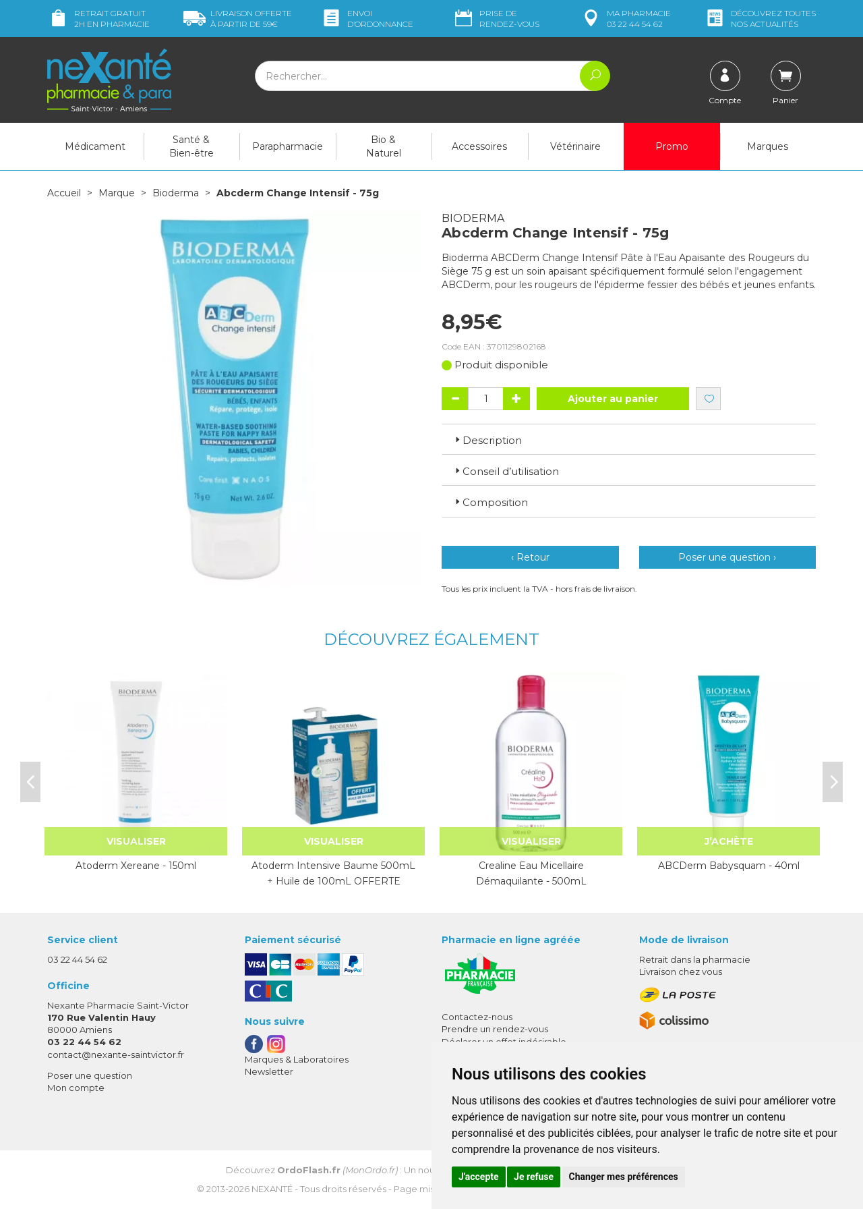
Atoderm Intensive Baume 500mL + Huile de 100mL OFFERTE (333, 873)
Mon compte (76, 1087)
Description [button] (487, 440)
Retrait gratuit (98, 18)
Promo (671, 146)
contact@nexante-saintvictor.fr (115, 1054)
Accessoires (479, 146)
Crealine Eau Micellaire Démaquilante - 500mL (531, 873)
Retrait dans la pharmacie (694, 959)
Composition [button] (490, 502)
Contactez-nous (477, 1016)
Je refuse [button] (534, 1176)
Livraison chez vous (680, 971)
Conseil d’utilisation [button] (505, 471)
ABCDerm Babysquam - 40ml (729, 866)
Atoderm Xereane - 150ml (136, 866)
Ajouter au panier (613, 399)
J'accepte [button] (478, 1176)
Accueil (64, 193)
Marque (116, 193)
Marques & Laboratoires (297, 1059)
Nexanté (272, 1188)
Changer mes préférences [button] (623, 1176)
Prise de (495, 18)
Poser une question (89, 1075)
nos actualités (760, 18)
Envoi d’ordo (366, 18)
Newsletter (269, 1071)
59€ (237, 18)
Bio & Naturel (383, 146)
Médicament (95, 146)
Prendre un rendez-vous (495, 1028)
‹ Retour (530, 557)
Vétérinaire (575, 146)
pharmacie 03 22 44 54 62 (625, 18)
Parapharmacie (287, 146)
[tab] (628, 439)
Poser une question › (727, 557)
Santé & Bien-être (191, 146)
